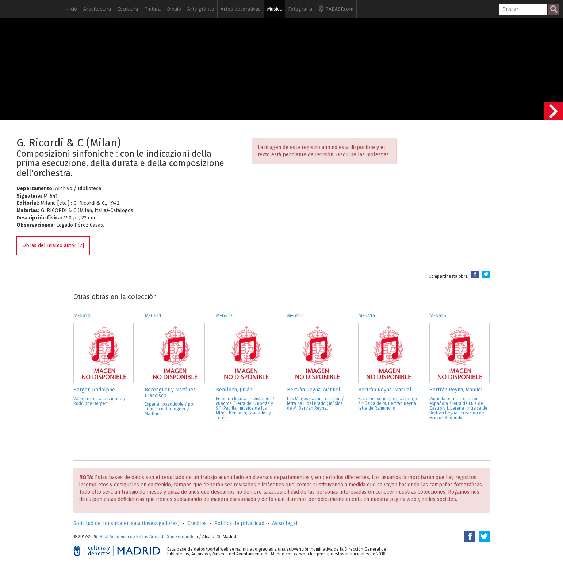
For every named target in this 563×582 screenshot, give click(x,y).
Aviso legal (285, 523)
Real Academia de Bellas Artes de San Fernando (147, 536)
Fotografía (300, 9)
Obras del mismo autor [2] (53, 245)
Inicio (71, 9)
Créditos (197, 523)
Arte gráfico (200, 9)
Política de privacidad (239, 523)
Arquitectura (97, 9)
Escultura (127, 9)
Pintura (152, 9)
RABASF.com (335, 8)
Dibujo (174, 9)
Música (274, 9)
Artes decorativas (241, 9)
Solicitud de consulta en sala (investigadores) (126, 523)
